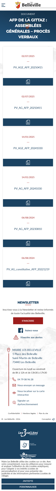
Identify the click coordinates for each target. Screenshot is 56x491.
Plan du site (43, 413)
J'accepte (28, 481)
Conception (48, 419)
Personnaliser (28, 487)
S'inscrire (28, 320)
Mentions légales (29, 413)
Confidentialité (14, 413)
